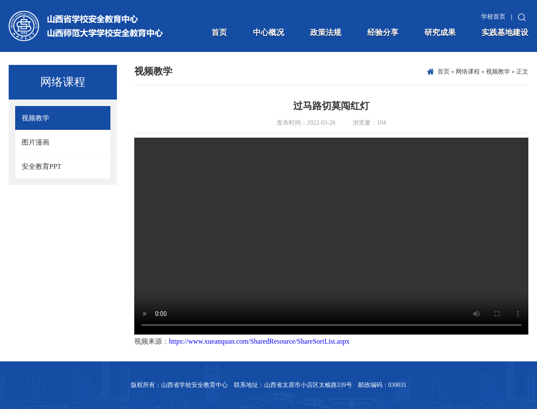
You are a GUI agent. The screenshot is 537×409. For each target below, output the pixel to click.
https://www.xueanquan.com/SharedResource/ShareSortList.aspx (259, 341)
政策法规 (325, 32)
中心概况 (268, 32)
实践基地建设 (505, 32)
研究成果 (440, 32)
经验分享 (382, 32)
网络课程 (468, 71)
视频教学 (498, 71)
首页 (219, 32)
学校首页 (493, 16)
